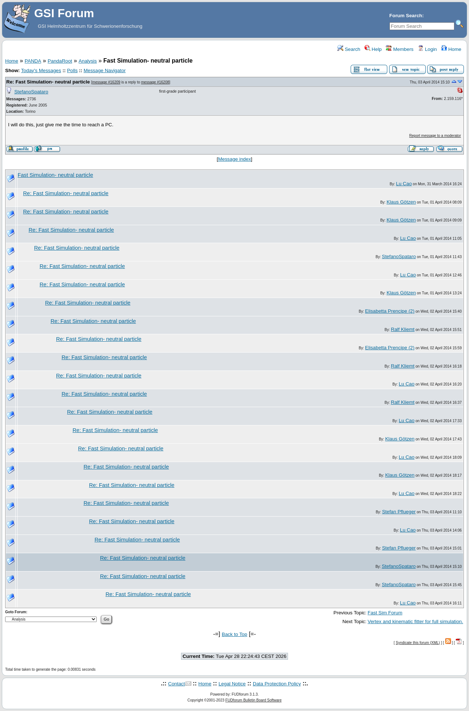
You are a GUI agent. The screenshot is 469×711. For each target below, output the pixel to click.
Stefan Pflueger (399, 511)
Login (427, 49)
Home (451, 49)
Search (348, 49)
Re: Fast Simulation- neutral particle (48, 82)
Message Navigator (105, 70)
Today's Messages (41, 70)
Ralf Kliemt (402, 329)
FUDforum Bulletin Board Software (253, 700)
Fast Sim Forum (385, 612)
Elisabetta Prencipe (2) (389, 311)
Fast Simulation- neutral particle (55, 175)
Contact (176, 683)
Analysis (88, 61)
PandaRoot (60, 61)
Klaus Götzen (401, 202)
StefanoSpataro (31, 91)
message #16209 (106, 82)
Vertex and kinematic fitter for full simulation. (415, 621)
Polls (72, 70)
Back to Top (234, 634)
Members (399, 49)
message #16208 (155, 82)
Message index (234, 159)
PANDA (33, 61)
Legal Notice (231, 683)
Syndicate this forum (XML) (418, 643)
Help (373, 49)
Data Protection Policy (277, 683)
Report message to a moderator (435, 136)
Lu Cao (404, 183)
